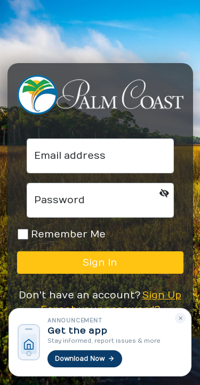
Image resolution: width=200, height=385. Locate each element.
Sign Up (161, 295)
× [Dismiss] (180, 318)
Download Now (85, 359)
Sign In (100, 262)
